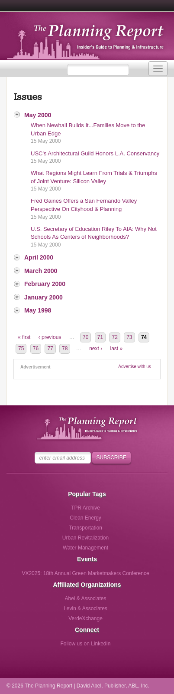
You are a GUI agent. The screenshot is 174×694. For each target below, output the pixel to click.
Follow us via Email (121, 646)
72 (114, 337)
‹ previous (50, 337)
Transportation (85, 528)
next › (95, 348)
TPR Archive (85, 508)
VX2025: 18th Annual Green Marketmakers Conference (85, 573)
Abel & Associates (85, 598)
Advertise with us (134, 366)
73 (129, 337)
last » (116, 348)
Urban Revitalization (85, 538)
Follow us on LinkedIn (85, 644)
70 (85, 337)
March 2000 (40, 270)
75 (21, 348)
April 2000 (38, 257)
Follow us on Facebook (49, 646)
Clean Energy (85, 518)
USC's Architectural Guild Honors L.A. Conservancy (95, 153)
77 (50, 348)
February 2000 (44, 283)
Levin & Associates (85, 608)
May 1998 (37, 310)
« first (24, 337)
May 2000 (37, 115)
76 (36, 348)
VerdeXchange (85, 618)
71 (100, 337)
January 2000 (43, 297)
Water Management (85, 548)
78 (65, 348)
